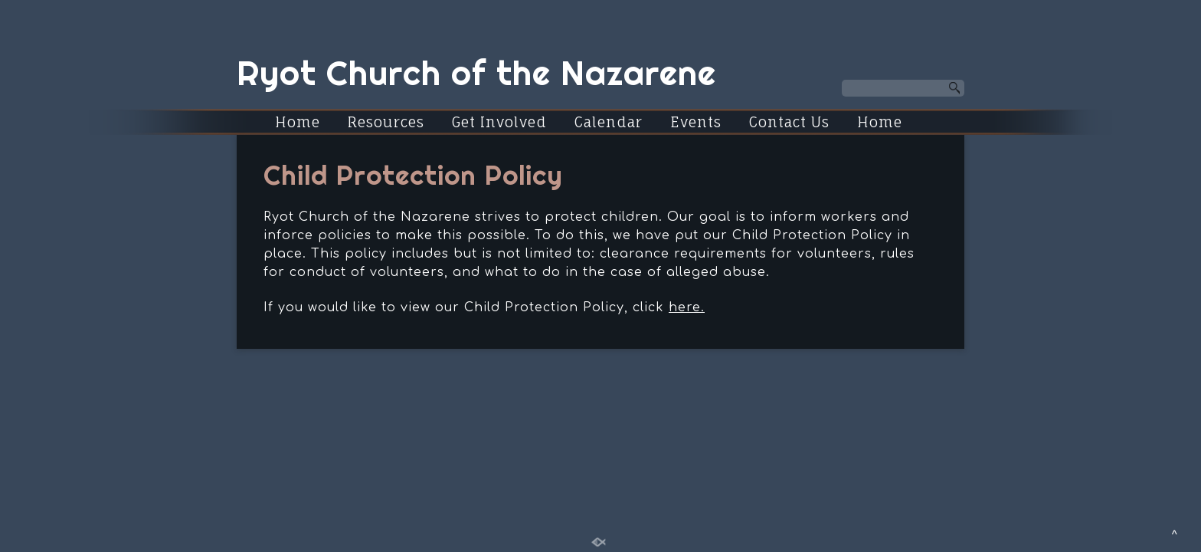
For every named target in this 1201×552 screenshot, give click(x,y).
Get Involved (499, 121)
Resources (386, 121)
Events (696, 121)
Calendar (608, 121)
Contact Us (789, 121)
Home (297, 121)
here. (687, 307)
